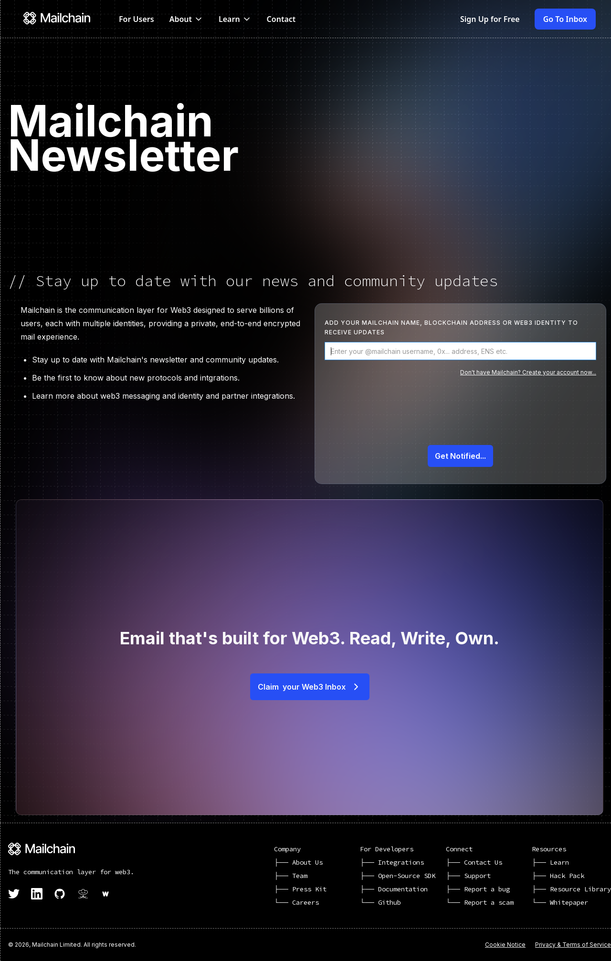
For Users (136, 19)
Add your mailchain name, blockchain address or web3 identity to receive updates (451, 327)
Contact (281, 19)
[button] (186, 19)
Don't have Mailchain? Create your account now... (528, 372)
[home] (61, 19)
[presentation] (460, 416)
